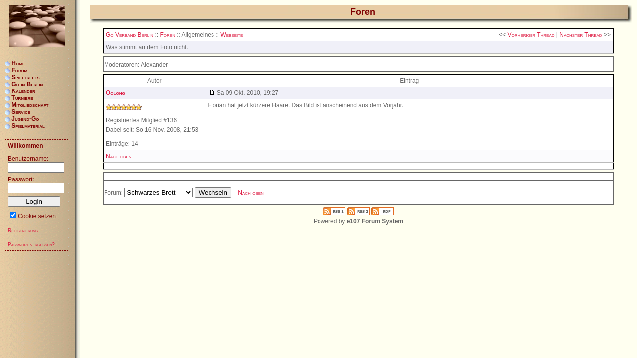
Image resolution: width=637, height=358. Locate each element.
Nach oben (119, 156)
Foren (167, 34)
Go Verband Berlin (129, 34)
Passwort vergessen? (31, 244)
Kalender (23, 91)
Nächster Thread (580, 34)
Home (18, 63)
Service (20, 111)
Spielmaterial (28, 125)
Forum (19, 70)
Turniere (22, 97)
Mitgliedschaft (29, 104)
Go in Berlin (27, 84)
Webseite (231, 34)
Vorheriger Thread (531, 34)
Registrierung (23, 230)
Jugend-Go (25, 118)
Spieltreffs (25, 77)
